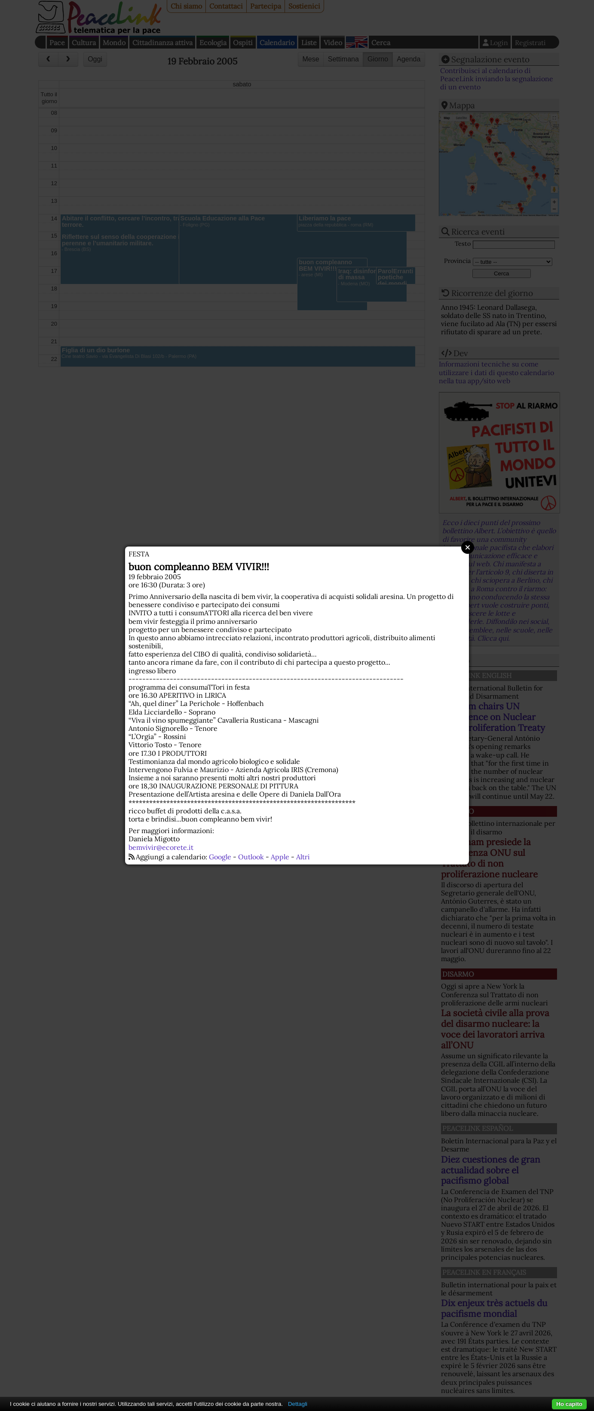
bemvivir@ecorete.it (161, 847)
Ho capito (569, 1404)
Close (467, 547)
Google (220, 856)
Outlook (251, 856)
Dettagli (297, 1404)
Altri (303, 856)
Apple (280, 856)
